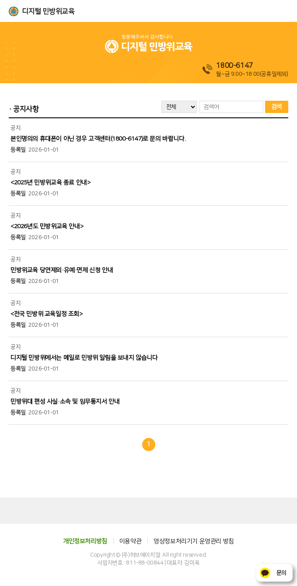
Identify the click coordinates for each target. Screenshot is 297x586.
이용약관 (130, 541)
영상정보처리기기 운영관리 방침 (194, 541)
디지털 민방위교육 (48, 11)
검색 (276, 106)
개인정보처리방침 (85, 541)
